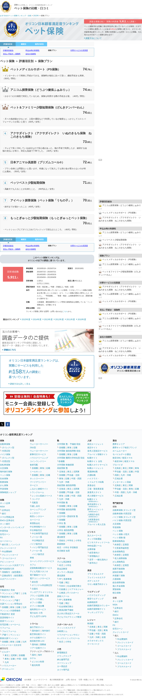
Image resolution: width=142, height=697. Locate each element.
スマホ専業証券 (7, 517)
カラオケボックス (95, 641)
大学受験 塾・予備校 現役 (69, 444)
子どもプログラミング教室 (69, 617)
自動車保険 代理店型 (122, 513)
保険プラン (52, 50)
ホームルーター (120, 451)
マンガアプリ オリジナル (41, 592)
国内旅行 (36, 631)
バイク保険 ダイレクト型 (124, 517)
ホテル (33, 658)
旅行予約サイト (37, 627)
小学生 (78, 540)
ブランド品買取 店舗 (39, 595)
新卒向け (93, 563)
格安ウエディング (95, 599)
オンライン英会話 (65, 572)
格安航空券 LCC (37, 641)
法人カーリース (94, 535)
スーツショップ (64, 663)
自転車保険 (5, 465)
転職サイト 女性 (94, 461)
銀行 (4, 513)
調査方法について (93, 38)
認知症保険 (118, 572)
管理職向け (94, 556)
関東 (106, 627)
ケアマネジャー (76, 589)
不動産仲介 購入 (7, 597)
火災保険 (4, 468)
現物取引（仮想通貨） (12, 572)
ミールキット (36, 471)
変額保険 (117, 589)
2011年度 (70, 319)
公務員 (62, 593)
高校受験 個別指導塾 (66, 485)
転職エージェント (95, 468)
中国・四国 (22, 659)
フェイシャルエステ (96, 577)
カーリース (35, 520)
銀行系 (5, 544)
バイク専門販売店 (40, 547)
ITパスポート (73, 593)
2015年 (36, 16)
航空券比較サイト (38, 634)
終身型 (118, 544)
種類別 (23, 44)
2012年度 (59, 319)
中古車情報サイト (38, 527)
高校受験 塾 (62, 468)
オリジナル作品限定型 (42, 585)
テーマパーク (93, 644)
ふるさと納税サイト (39, 489)
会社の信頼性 (31, 54)
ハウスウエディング (96, 595)
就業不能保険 (119, 569)
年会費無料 (7, 551)
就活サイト (92, 447)
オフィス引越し (37, 599)
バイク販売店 (36, 544)
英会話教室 (62, 569)
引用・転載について (86, 680)
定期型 (126, 544)
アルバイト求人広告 (96, 524)
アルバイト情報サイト (97, 454)
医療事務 (68, 579)
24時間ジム (62, 631)
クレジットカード (8, 548)
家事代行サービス (38, 454)
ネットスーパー (37, 478)
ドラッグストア (64, 656)
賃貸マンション (7, 621)
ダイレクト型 (8, 447)
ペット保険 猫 (119, 537)
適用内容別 (39, 44)
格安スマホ (129, 461)
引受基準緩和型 (122, 548)
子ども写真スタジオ (39, 571)
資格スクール (63, 596)
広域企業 (119, 478)
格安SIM (118, 461)
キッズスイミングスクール (68, 638)
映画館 (90, 623)
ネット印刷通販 (94, 539)
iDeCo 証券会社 (7, 520)
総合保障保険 (119, 582)
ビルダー (6, 652)
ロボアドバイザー (8, 579)
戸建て (17, 593)
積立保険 (117, 593)
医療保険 (4, 482)
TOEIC (62, 586)
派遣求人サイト (94, 492)
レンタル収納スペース (42, 496)
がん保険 (4, 485)
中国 (137, 471)
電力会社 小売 (36, 613)
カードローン (6, 541)
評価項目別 (7, 44)
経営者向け (94, 552)
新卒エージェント (95, 510)
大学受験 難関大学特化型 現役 (71, 458)
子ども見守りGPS (38, 616)
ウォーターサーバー (39, 444)
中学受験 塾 (62, 502)
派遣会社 (91, 485)
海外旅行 (46, 631)
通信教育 (61, 537)
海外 (40, 655)
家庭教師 (61, 544)
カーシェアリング (38, 509)
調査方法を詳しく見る (20, 384)
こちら (65, 311)
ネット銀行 (5, 524)
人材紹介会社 (93, 515)
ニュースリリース (40, 680)
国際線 (43, 644)
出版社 (35, 589)
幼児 (61, 565)
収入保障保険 (121, 558)
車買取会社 (35, 523)
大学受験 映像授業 (65, 465)
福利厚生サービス (38, 609)
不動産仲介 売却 (7, 590)
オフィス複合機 (37, 606)
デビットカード (7, 562)
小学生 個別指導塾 (65, 530)
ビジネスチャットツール (98, 542)
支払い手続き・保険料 (11, 54)
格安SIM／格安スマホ (122, 458)
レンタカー (35, 513)
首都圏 (5, 607)
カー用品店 (62, 666)
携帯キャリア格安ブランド (125, 447)
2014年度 (37, 319)
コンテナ (36, 499)
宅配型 (35, 502)
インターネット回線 (122, 482)
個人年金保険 (119, 586)
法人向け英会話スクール (68, 613)
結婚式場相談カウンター (98, 605)
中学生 (70, 540)
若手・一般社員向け (98, 559)
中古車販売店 (36, 530)
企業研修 (91, 549)
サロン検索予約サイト (97, 584)
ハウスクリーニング (39, 458)
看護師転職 (92, 471)
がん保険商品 (119, 562)
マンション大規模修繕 (10, 610)
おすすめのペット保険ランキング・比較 (15, 16)
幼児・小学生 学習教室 (67, 547)
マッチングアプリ (95, 612)
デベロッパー (8, 669)
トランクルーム (37, 492)
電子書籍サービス (38, 575)
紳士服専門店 (63, 659)
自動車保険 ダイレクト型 (124, 510)
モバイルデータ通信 (122, 454)
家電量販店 (62, 652)
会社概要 (27, 680)
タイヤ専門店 (63, 670)
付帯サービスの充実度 (79, 50)
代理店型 (6, 451)
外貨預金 (4, 531)
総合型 (35, 582)
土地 (24, 593)
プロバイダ (118, 465)
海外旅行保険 (6, 471)
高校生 (62, 540)
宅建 (61, 582)
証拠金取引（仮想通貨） (13, 575)
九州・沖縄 (64, 482)
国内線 (35, 644)
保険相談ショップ (8, 492)
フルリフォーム (9, 631)
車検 (32, 558)
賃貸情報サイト (7, 617)
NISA (2, 506)
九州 (24, 607)
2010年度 (82, 319)
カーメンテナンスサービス (42, 561)
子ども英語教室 (64, 562)
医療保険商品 (119, 541)
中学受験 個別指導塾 (66, 509)
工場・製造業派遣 (95, 489)
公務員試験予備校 (65, 610)
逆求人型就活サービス (97, 451)
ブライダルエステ (95, 574)
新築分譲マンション (9, 638)
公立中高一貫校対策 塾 (67, 516)
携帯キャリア (119, 444)
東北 (7, 655)
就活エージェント (95, 444)
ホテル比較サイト (38, 637)
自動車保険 (5, 444)
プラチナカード (124, 649)
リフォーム (5, 628)
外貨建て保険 (119, 575)
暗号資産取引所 (7, 569)
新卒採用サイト (94, 505)
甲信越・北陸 (73, 475)
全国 (104, 637)
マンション (7, 593)
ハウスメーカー (9, 665)
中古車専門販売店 (40, 533)
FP (60, 579)
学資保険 (4, 489)
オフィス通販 (36, 602)
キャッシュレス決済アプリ (12, 565)
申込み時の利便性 (32, 50)
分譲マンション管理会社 (11, 604)
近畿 (18, 607)
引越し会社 (35, 506)
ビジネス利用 (38, 662)
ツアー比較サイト (38, 648)
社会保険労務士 (74, 586)
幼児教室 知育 (63, 551)
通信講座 (61, 575)
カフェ (33, 565)
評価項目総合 (8, 50)
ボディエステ (93, 581)
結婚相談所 (92, 602)
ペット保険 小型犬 (121, 534)
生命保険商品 (119, 551)
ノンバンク (15, 544)
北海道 (62, 471)
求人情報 (99, 680)
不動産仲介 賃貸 (7, 614)
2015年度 (26, 319)
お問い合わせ (71, 680)
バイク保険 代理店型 (122, 520)
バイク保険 (5, 454)
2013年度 (48, 319)
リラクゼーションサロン (68, 635)
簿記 (67, 582)
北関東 (14, 655)
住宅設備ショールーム (10, 624)
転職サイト (92, 458)
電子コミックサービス (40, 578)
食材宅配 (34, 465)
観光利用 (36, 665)
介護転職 (91, 475)
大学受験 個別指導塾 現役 (69, 451)
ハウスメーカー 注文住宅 (10, 645)
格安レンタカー (37, 516)
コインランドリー (38, 461)
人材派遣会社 (93, 520)
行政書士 (63, 589)
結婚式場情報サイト (96, 609)
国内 (34, 655)
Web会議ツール (94, 546)
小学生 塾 (61, 523)
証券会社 (6, 510)
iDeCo (115, 615)
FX (1, 537)
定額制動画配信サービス (41, 568)
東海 (12, 607)
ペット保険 (5, 475)
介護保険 (117, 579)
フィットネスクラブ (66, 628)
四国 (117, 475)
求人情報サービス (95, 496)
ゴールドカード (9, 558)
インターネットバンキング (12, 527)
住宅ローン (5, 534)
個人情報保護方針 (57, 680)
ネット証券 (5, 503)
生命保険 (4, 478)
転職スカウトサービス (97, 465)
